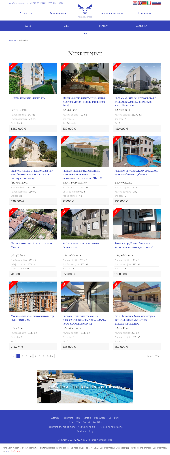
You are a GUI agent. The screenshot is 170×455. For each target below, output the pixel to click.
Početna (12, 40)
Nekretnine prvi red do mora (61, 426)
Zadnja (50, 356)
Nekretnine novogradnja (111, 426)
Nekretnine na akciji (87, 426)
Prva (12, 356)
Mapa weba (99, 417)
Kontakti (144, 13)
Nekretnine (58, 13)
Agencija (25, 13)
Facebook (81, 431)
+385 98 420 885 (39, 3)
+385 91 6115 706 (55, 3)
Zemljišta (141, 25)
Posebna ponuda (111, 13)
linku (7, 451)
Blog (91, 431)
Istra (78, 417)
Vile (66, 25)
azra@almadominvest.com (20, 3)
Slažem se (15, 451)
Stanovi (103, 25)
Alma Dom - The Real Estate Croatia (85, 387)
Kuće (28, 25)
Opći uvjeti (114, 417)
